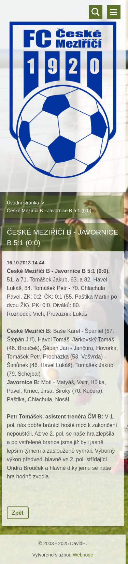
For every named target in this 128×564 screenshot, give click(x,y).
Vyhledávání (95, 12)
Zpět (18, 513)
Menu (113, 12)
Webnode (83, 554)
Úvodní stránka (23, 202)
